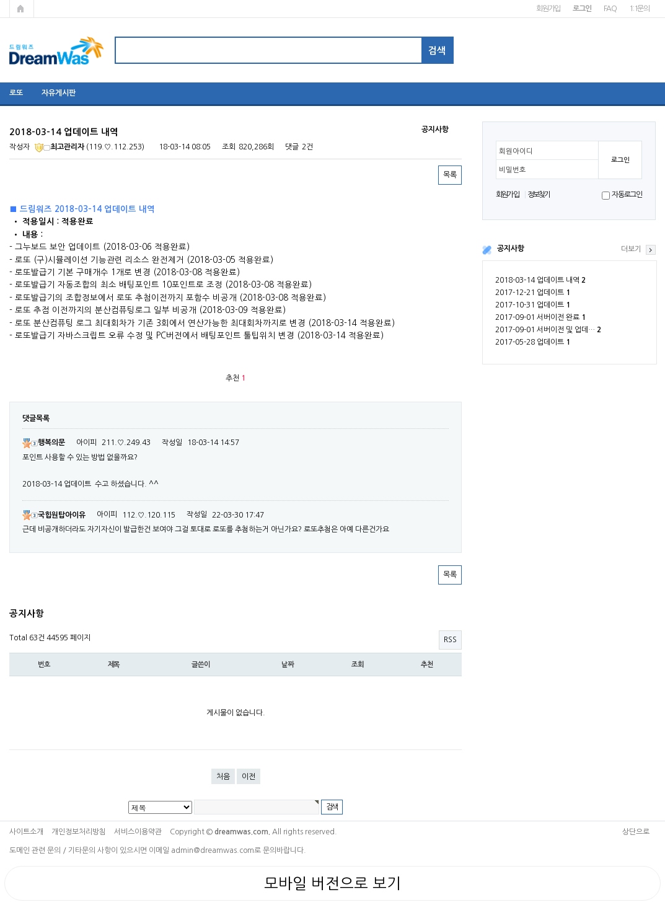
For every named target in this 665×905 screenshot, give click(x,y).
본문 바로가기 (0, 0)
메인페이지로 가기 (21, 8)
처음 (223, 776)
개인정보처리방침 (78, 832)
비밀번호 (512, 170)
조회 (357, 664)
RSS (450, 639)
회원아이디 (516, 151)
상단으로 (636, 832)
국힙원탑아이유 (54, 515)
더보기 (631, 249)
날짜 (287, 664)
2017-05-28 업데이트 (532, 342)
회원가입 (548, 8)
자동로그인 (627, 194)
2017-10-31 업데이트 (532, 305)
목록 (450, 175)
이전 (248, 776)
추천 (427, 664)
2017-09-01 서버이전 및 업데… (548, 329)
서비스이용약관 (138, 832)
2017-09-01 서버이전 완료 (540, 317)
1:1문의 (639, 8)
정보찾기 (538, 194)
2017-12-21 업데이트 (532, 292)
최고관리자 (59, 147)
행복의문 (43, 442)
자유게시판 (59, 93)
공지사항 (510, 248)
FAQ (610, 8)
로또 (16, 93)
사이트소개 (26, 832)
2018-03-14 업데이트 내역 (540, 280)
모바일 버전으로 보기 (332, 883)
